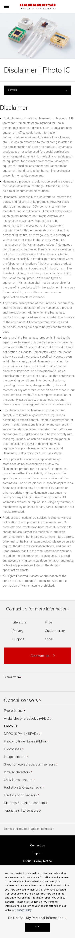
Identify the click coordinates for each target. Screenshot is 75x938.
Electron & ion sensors (20, 795)
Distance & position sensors (24, 803)
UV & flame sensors (18, 780)
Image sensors (14, 757)
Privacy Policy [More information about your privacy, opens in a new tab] (23, 910)
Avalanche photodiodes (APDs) (26, 718)
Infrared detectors (17, 772)
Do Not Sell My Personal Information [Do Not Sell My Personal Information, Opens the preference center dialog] (36, 918)
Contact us (37, 845)
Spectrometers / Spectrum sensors (29, 764)
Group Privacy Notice (37, 861)
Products (21, 829)
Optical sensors (21, 700)
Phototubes (12, 749)
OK (37, 927)
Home (8, 829)
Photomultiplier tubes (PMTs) (25, 741)
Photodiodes (13, 711)
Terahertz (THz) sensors (21, 810)
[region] (37, 901)
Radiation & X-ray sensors (23, 787)
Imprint (37, 853)
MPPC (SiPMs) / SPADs (21, 734)
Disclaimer (10, 677)
